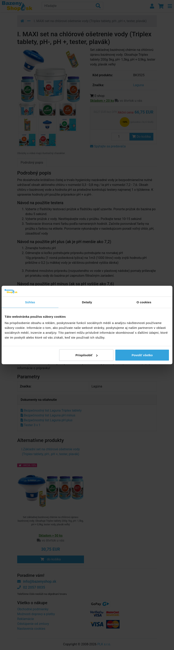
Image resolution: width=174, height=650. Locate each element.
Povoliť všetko (142, 355)
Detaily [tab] (87, 302)
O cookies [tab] (144, 302)
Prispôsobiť (86, 355)
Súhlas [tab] (30, 302)
